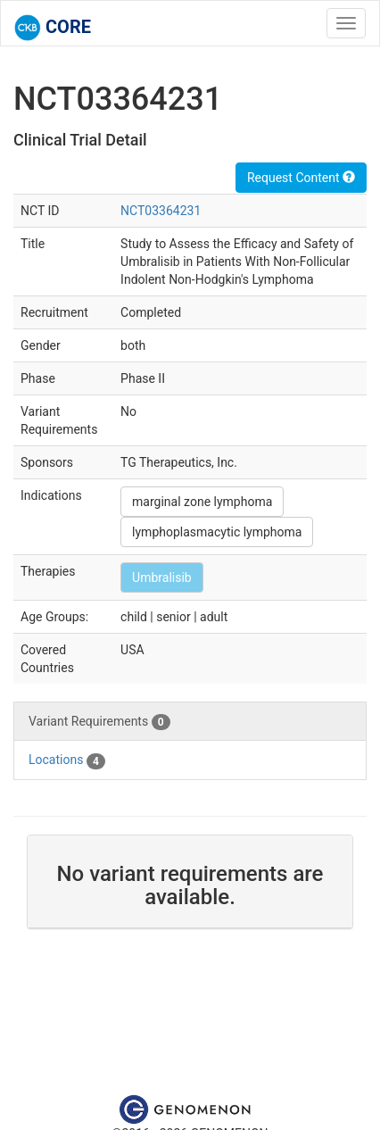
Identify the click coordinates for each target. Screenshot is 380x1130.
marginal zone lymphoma (202, 501)
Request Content (301, 177)
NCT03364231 (160, 211)
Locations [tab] (67, 760)
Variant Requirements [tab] (99, 722)
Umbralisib (162, 577)
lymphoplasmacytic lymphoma (217, 532)
